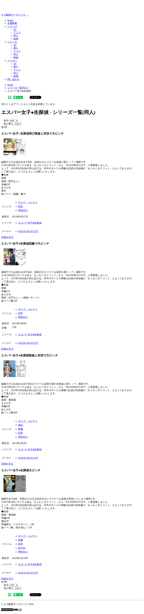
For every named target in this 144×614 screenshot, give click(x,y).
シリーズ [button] (12, 26)
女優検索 (12, 23)
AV (15, 29)
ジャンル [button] (12, 42)
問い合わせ (13, 79)
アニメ (17, 32)
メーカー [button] (12, 60)
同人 (15, 35)
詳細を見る (7, 237)
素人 (15, 48)
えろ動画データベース (13, 15)
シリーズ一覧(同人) (17, 87)
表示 (5, 120)
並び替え (7, 123)
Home (10, 20)
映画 (15, 38)
